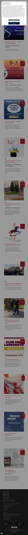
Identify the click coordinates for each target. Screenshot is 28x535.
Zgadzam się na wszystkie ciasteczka (14, 23)
